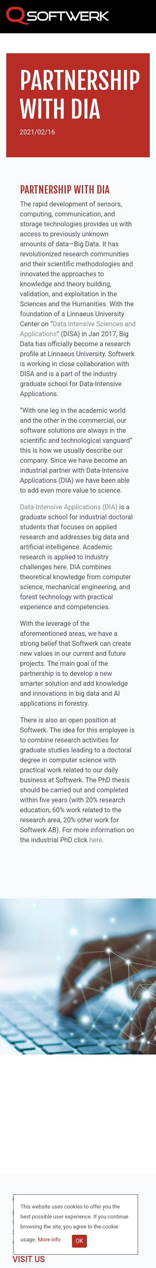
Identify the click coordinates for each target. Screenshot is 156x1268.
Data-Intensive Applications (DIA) (69, 507)
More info (50, 1239)
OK (79, 1241)
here (95, 840)
